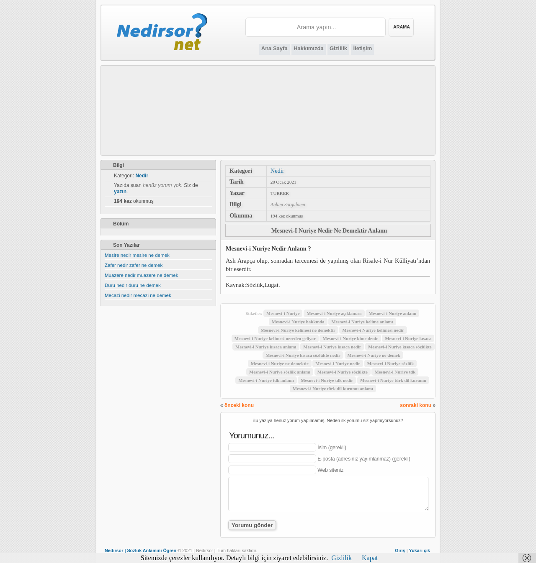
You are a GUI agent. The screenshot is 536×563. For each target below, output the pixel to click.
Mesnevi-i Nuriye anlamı (392, 313)
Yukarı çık (419, 550)
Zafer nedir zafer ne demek (133, 265)
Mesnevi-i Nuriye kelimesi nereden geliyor (275, 338)
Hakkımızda (309, 48)
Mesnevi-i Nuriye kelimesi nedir (373, 330)
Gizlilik (338, 48)
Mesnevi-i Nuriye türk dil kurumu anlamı (333, 388)
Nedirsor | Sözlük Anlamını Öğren (140, 550)
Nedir (277, 170)
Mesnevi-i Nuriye (282, 313)
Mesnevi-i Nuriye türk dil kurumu (393, 380)
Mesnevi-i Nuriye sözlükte (342, 371)
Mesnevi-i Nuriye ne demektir (280, 363)
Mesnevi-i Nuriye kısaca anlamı (265, 346)
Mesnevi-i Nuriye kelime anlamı (362, 321)
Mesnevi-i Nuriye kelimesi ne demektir (298, 330)
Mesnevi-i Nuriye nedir (337, 363)
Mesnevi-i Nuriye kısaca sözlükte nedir (302, 355)
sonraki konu (415, 405)
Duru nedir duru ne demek (133, 285)
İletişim (362, 48)
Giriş (400, 550)
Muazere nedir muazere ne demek (141, 275)
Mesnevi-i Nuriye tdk (394, 371)
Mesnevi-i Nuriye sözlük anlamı (279, 371)
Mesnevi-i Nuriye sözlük (390, 363)
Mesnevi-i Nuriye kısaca (408, 338)
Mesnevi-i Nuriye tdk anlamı (266, 380)
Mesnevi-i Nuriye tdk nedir (327, 380)
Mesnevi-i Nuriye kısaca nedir (332, 346)
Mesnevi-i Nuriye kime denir (350, 338)
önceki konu (239, 405)
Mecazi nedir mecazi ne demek (138, 295)
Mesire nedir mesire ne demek (137, 255)
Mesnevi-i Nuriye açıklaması (334, 313)
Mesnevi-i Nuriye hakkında (298, 321)
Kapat (370, 557)
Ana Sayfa (274, 48)
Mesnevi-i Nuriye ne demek (374, 355)
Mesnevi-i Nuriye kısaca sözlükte (399, 346)
